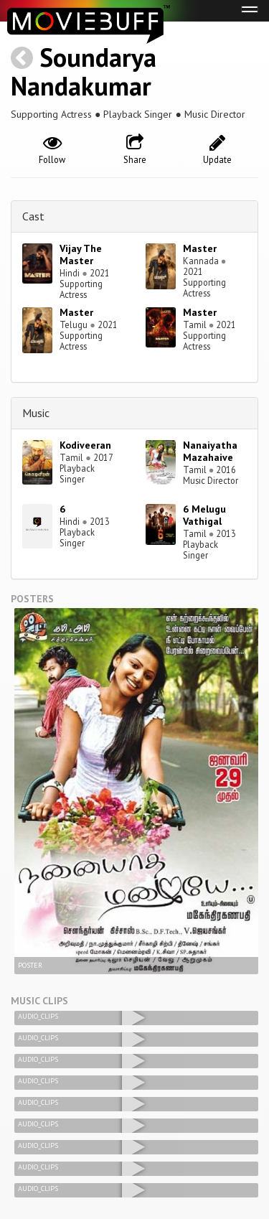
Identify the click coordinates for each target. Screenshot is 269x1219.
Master (200, 248)
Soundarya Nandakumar (83, 71)
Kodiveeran (85, 445)
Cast (33, 216)
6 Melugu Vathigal (204, 515)
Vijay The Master (81, 254)
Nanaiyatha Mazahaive (210, 451)
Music (35, 413)
